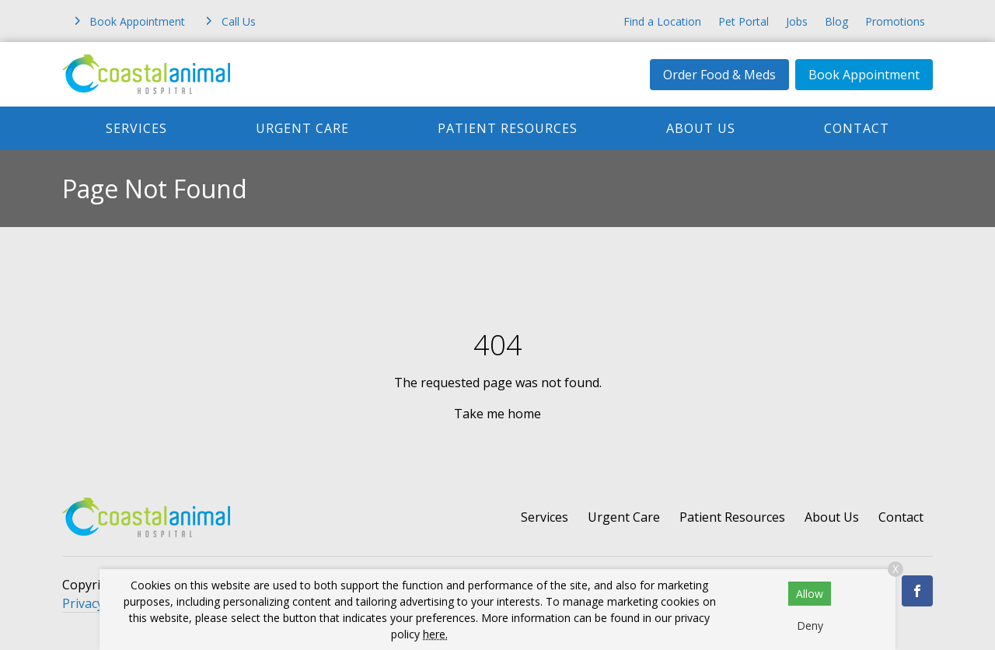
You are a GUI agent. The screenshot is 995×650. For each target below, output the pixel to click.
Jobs (797, 21)
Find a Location (662, 21)
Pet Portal (743, 21)
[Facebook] (917, 590)
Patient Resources (508, 128)
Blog (836, 21)
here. (435, 634)
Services (136, 128)
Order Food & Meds (719, 74)
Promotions (895, 21)
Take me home (497, 413)
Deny (810, 625)
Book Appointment (864, 74)
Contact (856, 128)
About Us (700, 128)
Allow (809, 593)
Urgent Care (302, 128)
